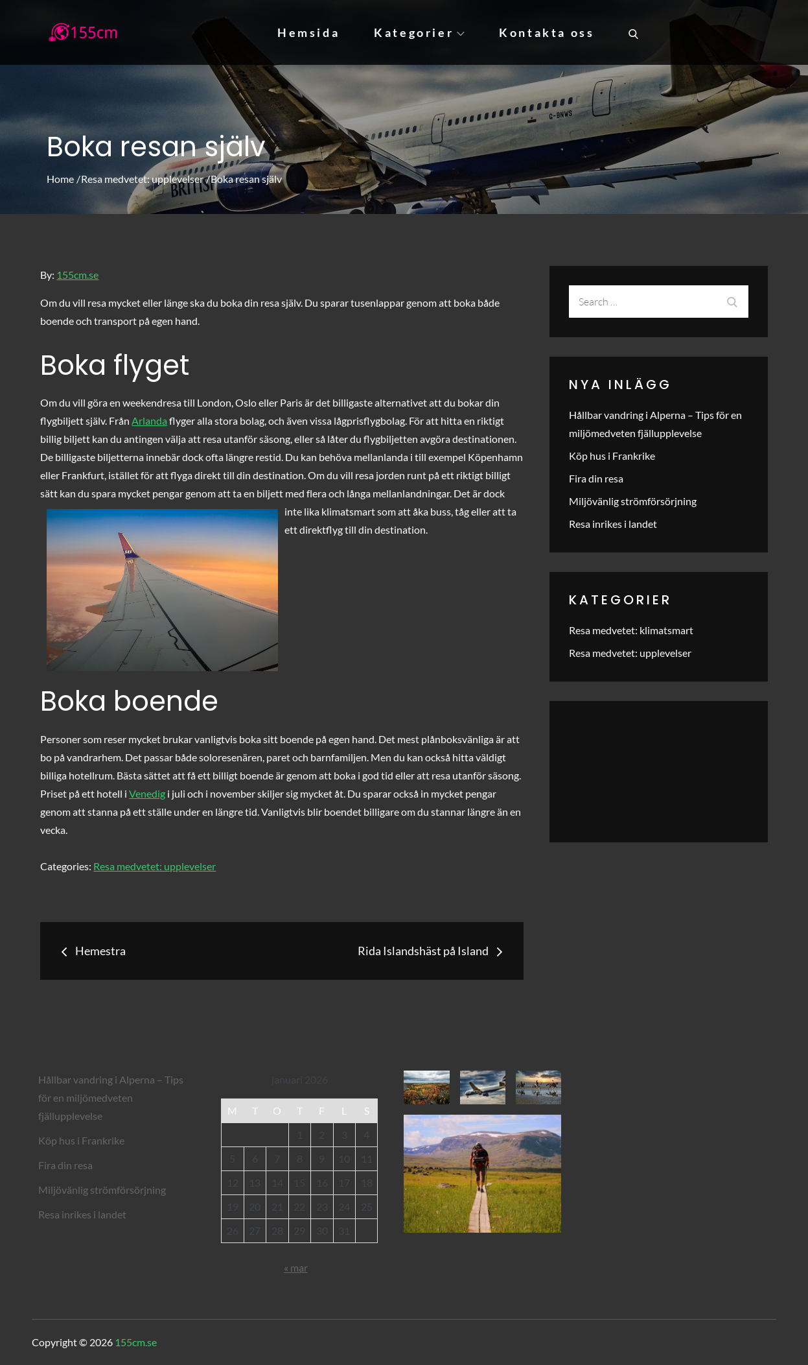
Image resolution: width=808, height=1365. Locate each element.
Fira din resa (596, 478)
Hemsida (308, 32)
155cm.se (77, 274)
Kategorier (419, 32)
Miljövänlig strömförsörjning (633, 501)
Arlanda (149, 420)
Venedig (147, 793)
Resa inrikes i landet (613, 523)
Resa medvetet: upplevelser (154, 866)
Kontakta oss (546, 32)
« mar (296, 1267)
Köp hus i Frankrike (612, 455)
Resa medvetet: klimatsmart (631, 630)
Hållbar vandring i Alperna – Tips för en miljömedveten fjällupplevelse (110, 1097)
